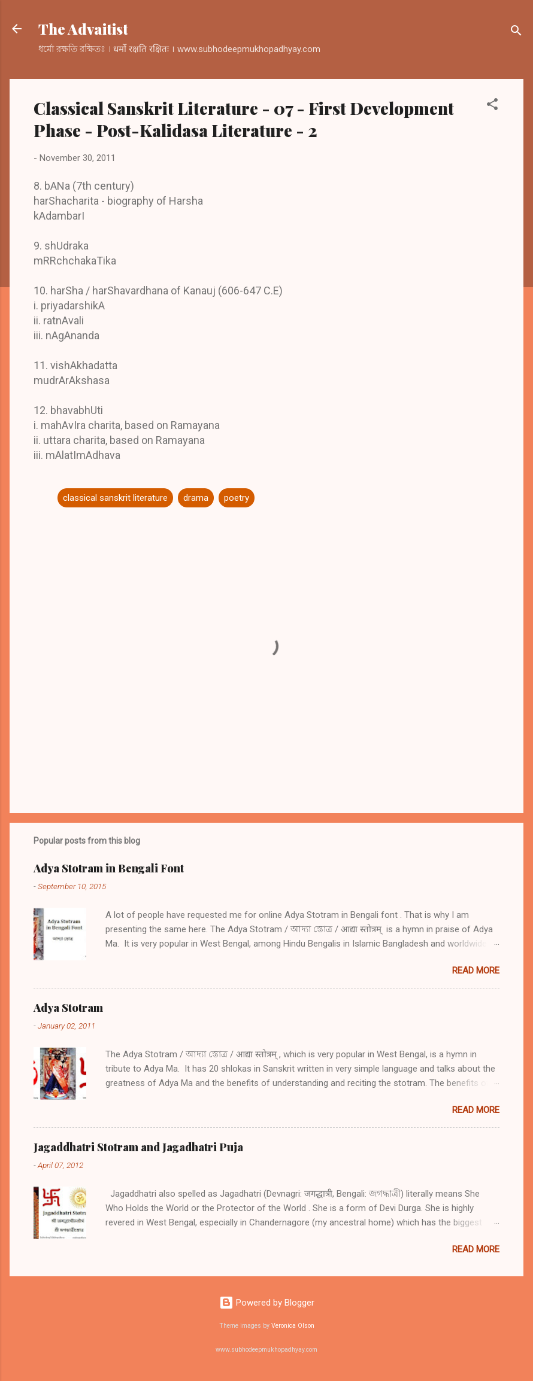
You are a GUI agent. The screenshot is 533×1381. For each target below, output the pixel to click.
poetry (236, 497)
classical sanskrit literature (115, 497)
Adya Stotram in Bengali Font (109, 868)
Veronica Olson (292, 1326)
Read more (475, 970)
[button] (492, 106)
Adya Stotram (68, 1007)
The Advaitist (83, 28)
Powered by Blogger (266, 1302)
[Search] (516, 32)
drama (195, 497)
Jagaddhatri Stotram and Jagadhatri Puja (138, 1147)
